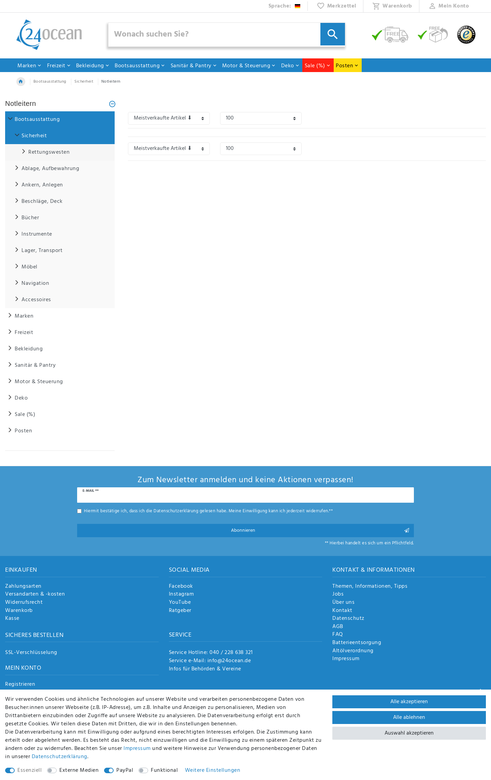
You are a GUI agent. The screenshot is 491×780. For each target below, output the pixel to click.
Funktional (164, 770)
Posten (347, 65)
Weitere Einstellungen (213, 770)
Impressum (346, 659)
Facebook (181, 587)
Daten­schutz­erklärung (59, 756)
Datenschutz (348, 619)
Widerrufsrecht (24, 603)
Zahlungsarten (23, 587)
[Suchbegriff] (226, 35)
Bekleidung (93, 65)
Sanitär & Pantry (194, 65)
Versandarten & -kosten (35, 594)
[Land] (285, 6)
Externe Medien (79, 770)
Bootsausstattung (140, 65)
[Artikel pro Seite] (261, 118)
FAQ (337, 635)
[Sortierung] (169, 118)
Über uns (343, 603)
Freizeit (59, 65)
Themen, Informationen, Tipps (369, 587)
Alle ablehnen (409, 717)
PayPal (124, 770)
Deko (290, 65)
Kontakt (342, 611)
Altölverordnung (353, 651)
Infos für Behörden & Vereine (205, 669)
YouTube (180, 603)
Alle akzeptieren (409, 701)
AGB (337, 627)
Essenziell (29, 770)
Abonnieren (320, 530)
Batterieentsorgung (356, 643)
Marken (29, 65)
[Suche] (332, 34)
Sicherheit (83, 81)
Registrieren (20, 685)
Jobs (338, 594)
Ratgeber (180, 611)
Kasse (12, 619)
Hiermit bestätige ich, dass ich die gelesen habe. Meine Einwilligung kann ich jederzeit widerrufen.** (208, 511)
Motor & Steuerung (249, 65)
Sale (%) (318, 65)
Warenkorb (19, 611)
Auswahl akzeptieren (409, 733)
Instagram (181, 594)
